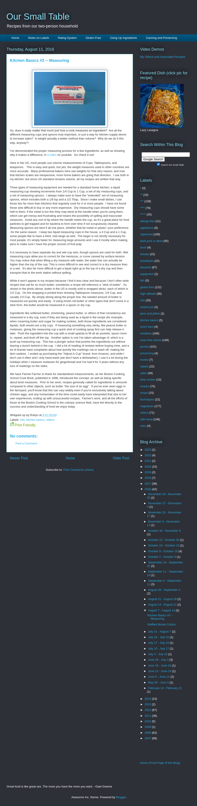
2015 (148, 698)
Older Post (121, 458)
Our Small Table (38, 16)
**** (142, 208)
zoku (143, 425)
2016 (148, 489)
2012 (148, 710)
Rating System (67, 38)
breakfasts (147, 260)
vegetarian (147, 406)
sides (143, 373)
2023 (148, 449)
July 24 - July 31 (159, 637)
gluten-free (147, 287)
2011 (148, 715)
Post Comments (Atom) (78, 469)
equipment (147, 274)
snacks (144, 386)
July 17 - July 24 (159, 642)
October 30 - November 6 (164, 530)
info (22, 419)
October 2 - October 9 (162, 556)
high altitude (148, 293)
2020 (148, 466)
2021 (148, 460)
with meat (146, 419)
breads (144, 254)
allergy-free (147, 221)
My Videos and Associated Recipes (162, 56)
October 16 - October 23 (164, 545)
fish (142, 280)
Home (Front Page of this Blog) (160, 762)
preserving (147, 353)
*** (142, 201)
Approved (146, 234)
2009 (148, 727)
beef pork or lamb (151, 241)
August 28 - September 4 (164, 589)
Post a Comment (26, 443)
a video (52, 154)
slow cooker (148, 379)
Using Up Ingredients (123, 38)
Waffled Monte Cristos (161, 624)
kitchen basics (35, 419)
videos (50, 419)
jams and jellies (150, 313)
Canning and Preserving (161, 38)
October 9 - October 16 (163, 551)
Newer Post (19, 458)
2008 (148, 732)
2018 (148, 477)
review (144, 359)
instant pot (147, 307)
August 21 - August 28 (162, 599)
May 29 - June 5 (159, 682)
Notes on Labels (38, 38)
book (143, 247)
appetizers (147, 227)
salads (144, 366)
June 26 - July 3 (158, 659)
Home (15, 38)
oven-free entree (150, 340)
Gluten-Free (93, 38)
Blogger (121, 797)
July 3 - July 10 (158, 654)
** (141, 194)
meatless (146, 333)
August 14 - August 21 (162, 604)
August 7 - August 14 (162, 610)
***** (143, 214)
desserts (145, 267)
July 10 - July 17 (159, 648)
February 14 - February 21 (165, 688)
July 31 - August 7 (160, 631)
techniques (147, 399)
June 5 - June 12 (159, 676)
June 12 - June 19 (160, 671)
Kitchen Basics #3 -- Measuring (160, 617)
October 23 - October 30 (164, 539)
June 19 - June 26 (160, 665)
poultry (144, 346)
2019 (148, 472)
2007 (148, 738)
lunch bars (147, 326)
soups (144, 392)
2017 (148, 483)
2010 (148, 721)
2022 (148, 455)
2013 (148, 704)
